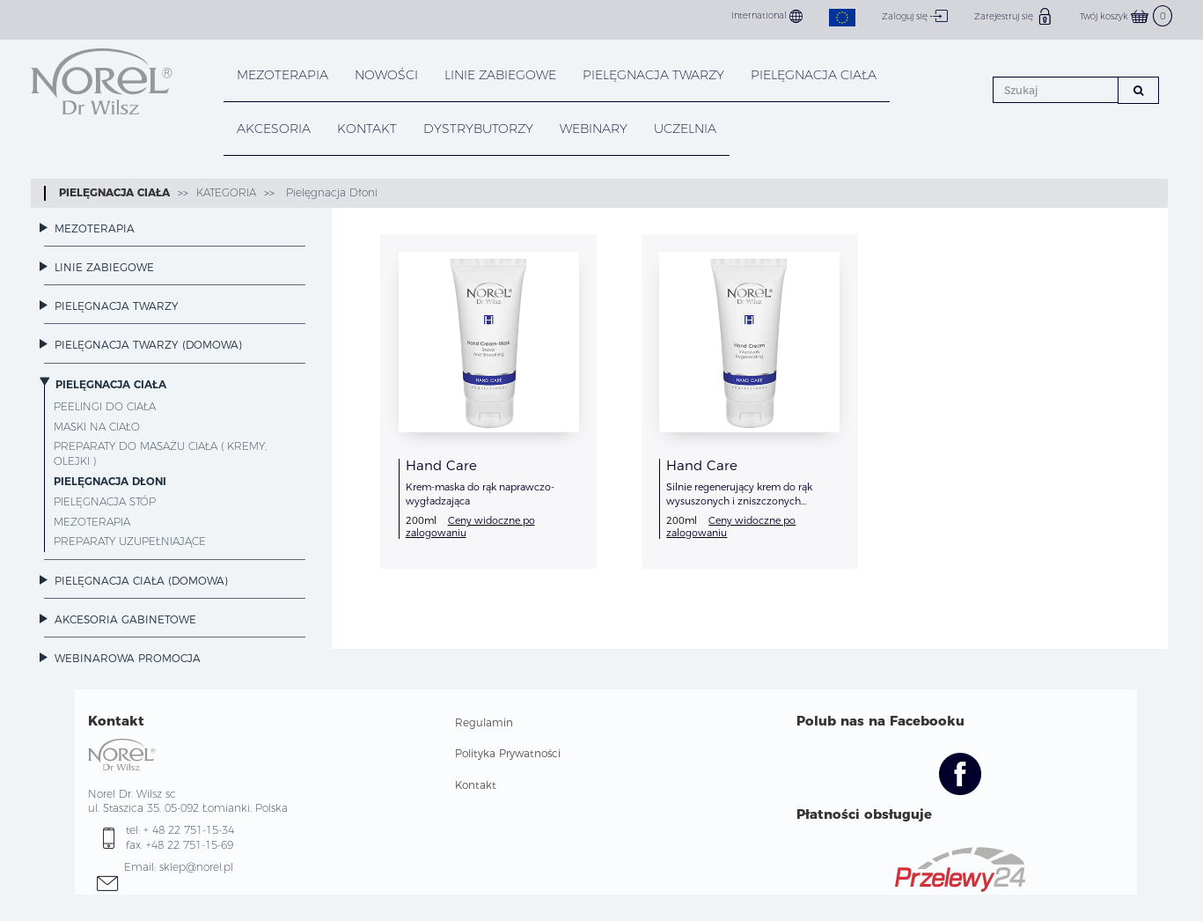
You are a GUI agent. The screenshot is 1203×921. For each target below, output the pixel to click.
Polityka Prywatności (508, 753)
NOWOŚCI (386, 75)
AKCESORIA (274, 128)
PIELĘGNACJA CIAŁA (814, 75)
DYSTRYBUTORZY (478, 128)
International (767, 16)
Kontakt (475, 785)
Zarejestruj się (1013, 16)
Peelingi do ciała (105, 406)
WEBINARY (593, 128)
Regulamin (484, 722)
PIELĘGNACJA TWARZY (653, 75)
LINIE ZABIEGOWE (500, 75)
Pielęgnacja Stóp (105, 501)
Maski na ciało (97, 426)
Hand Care (441, 465)
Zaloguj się (915, 16)
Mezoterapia (282, 75)
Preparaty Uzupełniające (130, 541)
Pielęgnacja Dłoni (330, 192)
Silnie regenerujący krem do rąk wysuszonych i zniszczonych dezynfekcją (739, 501)
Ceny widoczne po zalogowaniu (470, 526)
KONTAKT (367, 128)
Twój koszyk (1126, 16)
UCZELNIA (685, 128)
